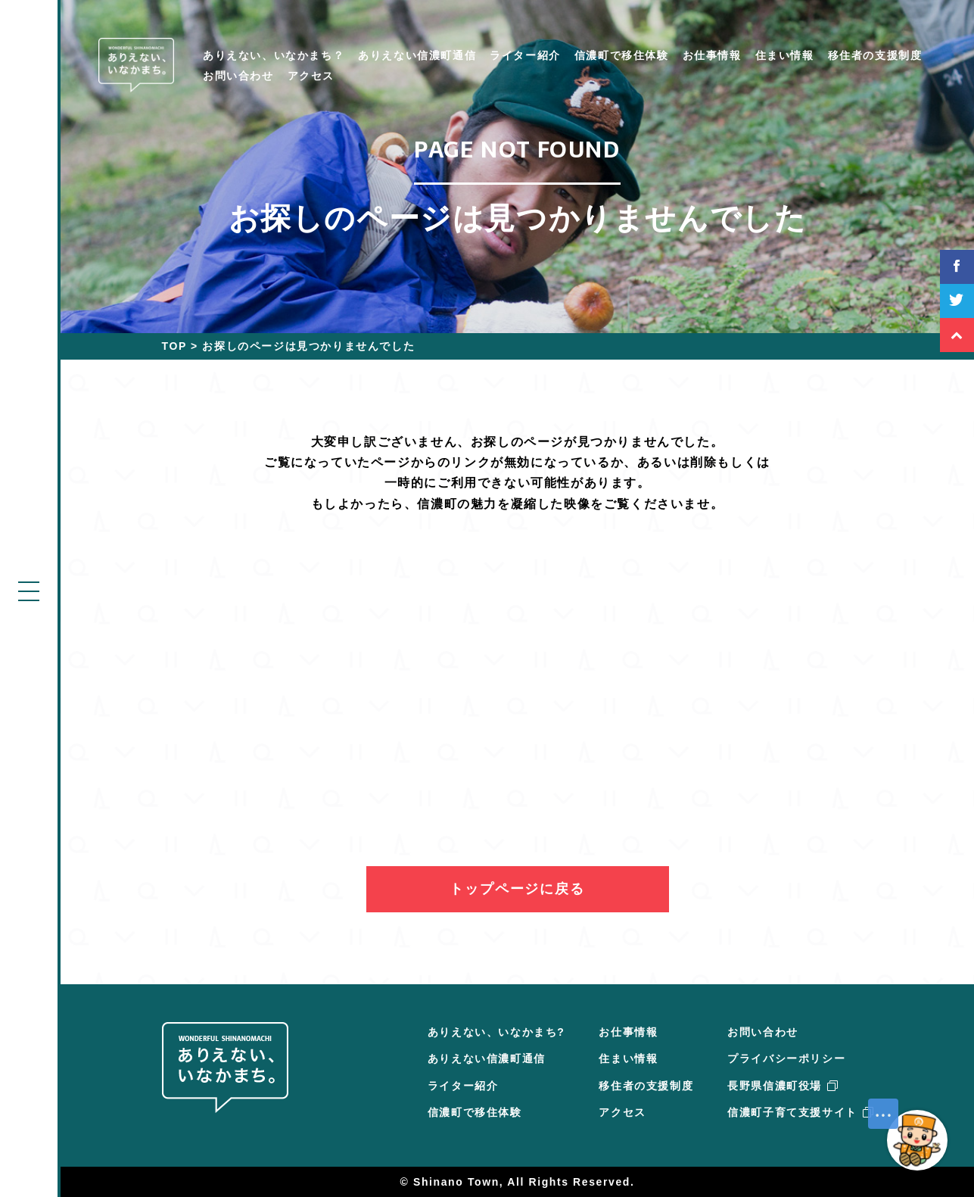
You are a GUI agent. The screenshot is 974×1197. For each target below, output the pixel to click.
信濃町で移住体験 (621, 55)
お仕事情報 (712, 55)
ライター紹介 (525, 55)
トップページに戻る (517, 888)
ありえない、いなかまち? (496, 1032)
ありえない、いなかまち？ (273, 55)
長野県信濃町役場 (782, 1086)
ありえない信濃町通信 (417, 55)
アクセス (311, 76)
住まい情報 (784, 55)
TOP (174, 346)
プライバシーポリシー (786, 1058)
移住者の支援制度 (875, 55)
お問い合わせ (238, 76)
